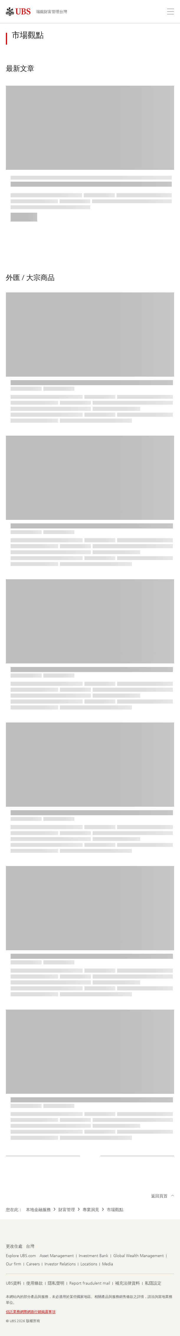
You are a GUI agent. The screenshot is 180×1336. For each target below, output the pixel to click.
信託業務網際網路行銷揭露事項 (30, 1312)
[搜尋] (156, 11)
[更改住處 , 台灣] (30, 1246)
